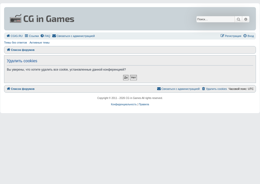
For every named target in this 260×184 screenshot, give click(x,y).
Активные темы (39, 42)
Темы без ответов (15, 42)
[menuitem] (14, 36)
